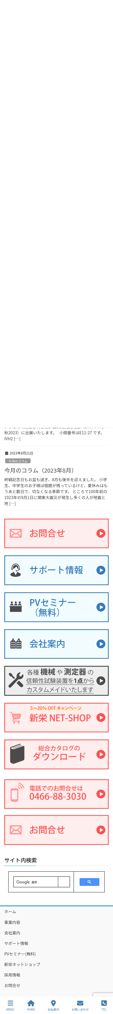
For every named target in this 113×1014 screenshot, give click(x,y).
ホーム (10, 911)
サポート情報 (16, 943)
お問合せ (12, 985)
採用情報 (12, 975)
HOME (31, 1005)
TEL (104, 1005)
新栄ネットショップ (22, 964)
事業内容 (12, 922)
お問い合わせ (80, 1005)
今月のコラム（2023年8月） (40, 470)
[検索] (35, 882)
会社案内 (12, 933)
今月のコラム (17, 461)
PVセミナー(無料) (20, 954)
